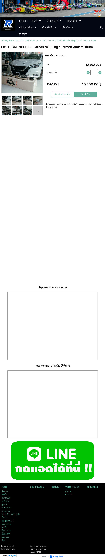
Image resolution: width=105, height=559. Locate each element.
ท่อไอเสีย (30, 40)
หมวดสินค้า (19, 40)
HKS (37, 40)
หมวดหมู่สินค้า (7, 40)
